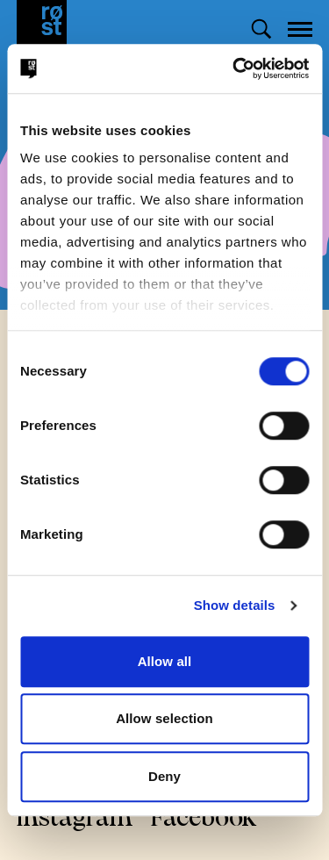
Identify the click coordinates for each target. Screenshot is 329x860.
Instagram (75, 819)
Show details (234, 605)
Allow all (165, 661)
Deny (164, 776)
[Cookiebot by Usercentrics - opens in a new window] (234, 68)
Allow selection (164, 718)
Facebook (203, 819)
